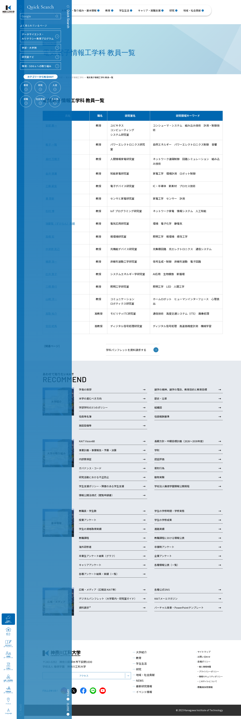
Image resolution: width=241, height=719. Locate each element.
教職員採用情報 (204, 683)
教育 (137, 661)
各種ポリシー (203, 664)
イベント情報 (142, 695)
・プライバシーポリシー (208, 672)
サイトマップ (203, 654)
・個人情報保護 (204, 668)
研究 (137, 672)
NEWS (138, 684)
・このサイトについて (207, 678)
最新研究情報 (142, 689)
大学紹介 (140, 655)
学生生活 (140, 667)
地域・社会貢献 (144, 678)
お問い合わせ (203, 659)
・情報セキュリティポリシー (210, 675)
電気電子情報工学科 (75, 77)
